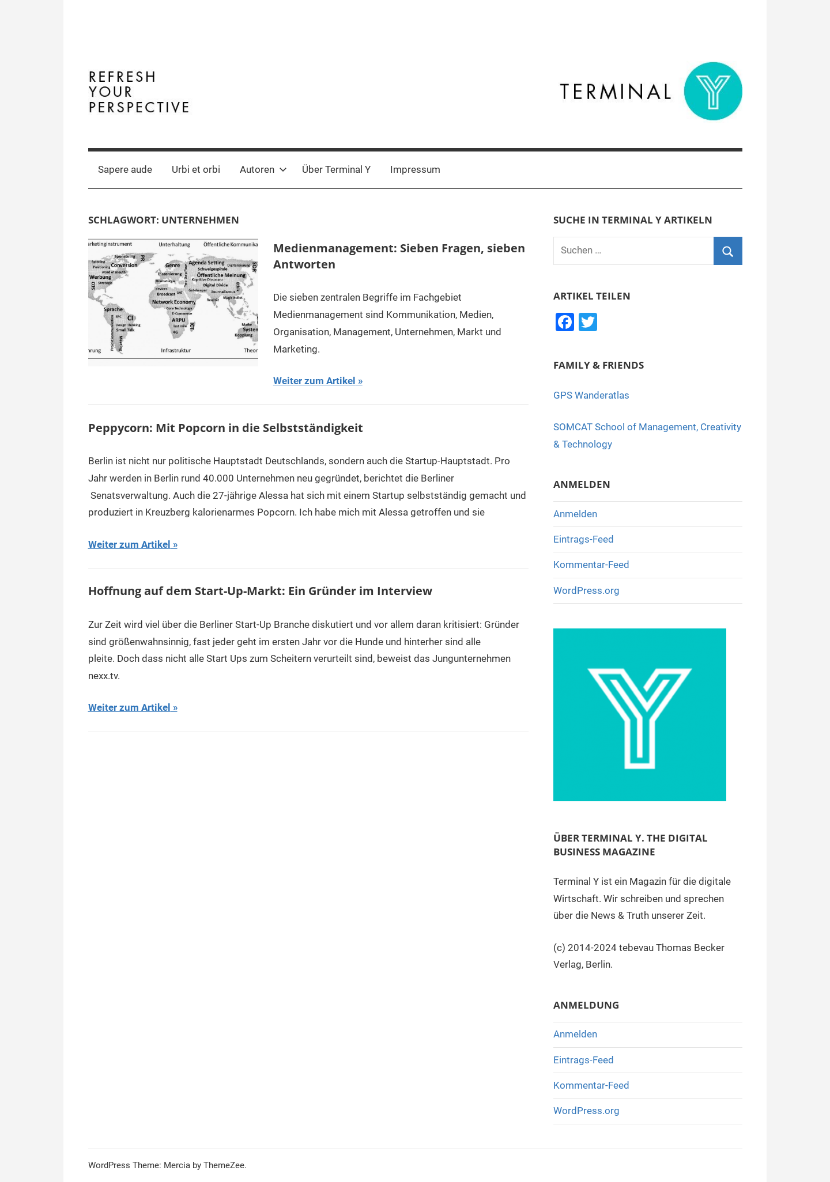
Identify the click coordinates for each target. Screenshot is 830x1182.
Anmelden (575, 514)
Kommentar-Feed (591, 564)
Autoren (263, 169)
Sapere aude (125, 169)
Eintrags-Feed (583, 539)
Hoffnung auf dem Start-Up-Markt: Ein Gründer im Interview (260, 590)
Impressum (415, 169)
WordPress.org (586, 590)
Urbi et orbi (196, 169)
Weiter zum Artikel (314, 381)
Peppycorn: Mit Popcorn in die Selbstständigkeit (225, 427)
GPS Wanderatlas (591, 395)
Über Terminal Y (336, 169)
